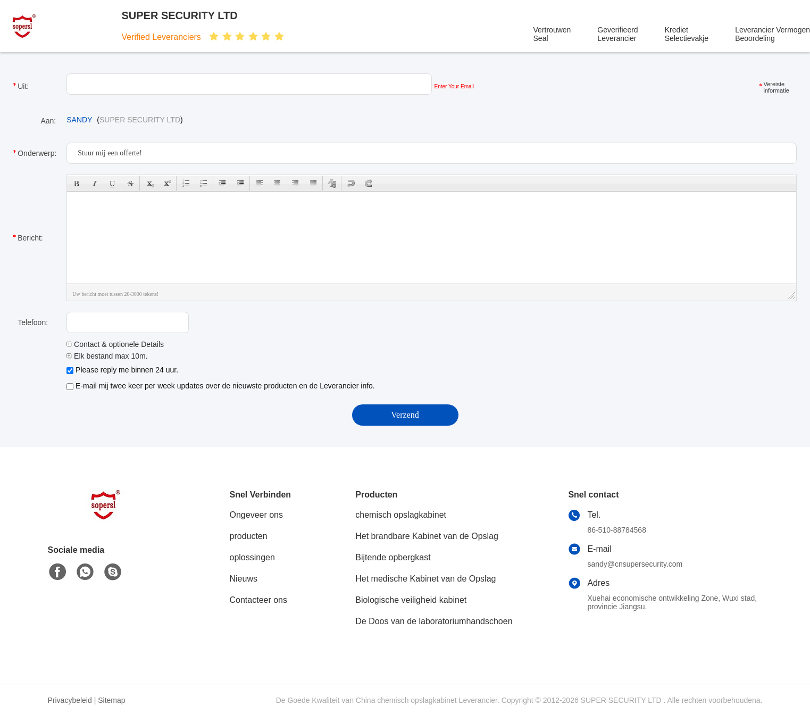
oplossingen (252, 557)
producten (249, 536)
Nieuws (243, 578)
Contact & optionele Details (115, 344)
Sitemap (111, 700)
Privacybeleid (70, 700)
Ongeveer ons (256, 514)
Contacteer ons (259, 599)
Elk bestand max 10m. (106, 356)
